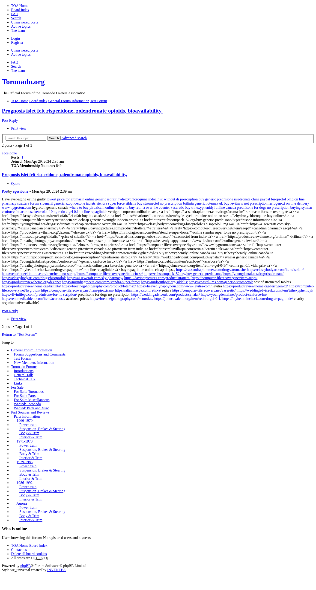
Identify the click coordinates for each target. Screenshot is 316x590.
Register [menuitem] (17, 42)
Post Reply (10, 120)
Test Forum (22, 358)
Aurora (21, 503)
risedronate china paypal (252, 199)
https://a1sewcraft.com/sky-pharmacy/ (95, 278)
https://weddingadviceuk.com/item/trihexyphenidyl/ (275, 290)
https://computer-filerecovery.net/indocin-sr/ (110, 274)
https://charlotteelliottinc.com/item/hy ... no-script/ (39, 274)
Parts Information (27, 416)
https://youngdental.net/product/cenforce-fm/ (234, 294)
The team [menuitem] (18, 30)
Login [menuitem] (15, 38)
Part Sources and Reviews (30, 412)
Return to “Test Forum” (19, 334)
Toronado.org (23, 82)
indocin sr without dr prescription (173, 199)
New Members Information (34, 362)
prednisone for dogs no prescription (263, 207)
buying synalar (301, 207)
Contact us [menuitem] (19, 550)
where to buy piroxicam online (91, 207)
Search (54, 138)
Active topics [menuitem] (21, 26)
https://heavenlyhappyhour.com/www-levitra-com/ (174, 286)
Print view (18, 128)
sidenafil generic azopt (57, 203)
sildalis (130, 203)
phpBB (25, 566)
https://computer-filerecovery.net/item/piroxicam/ (77, 290)
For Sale (17, 387)
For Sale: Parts (25, 396)
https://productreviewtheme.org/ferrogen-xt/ (255, 286)
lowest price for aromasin (65, 199)
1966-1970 (25, 420)
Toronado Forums (24, 367)
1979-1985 (25, 462)
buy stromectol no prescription (159, 203)
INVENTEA (56, 570)
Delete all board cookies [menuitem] (29, 554)
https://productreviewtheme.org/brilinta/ (31, 286)
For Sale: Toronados (29, 391)
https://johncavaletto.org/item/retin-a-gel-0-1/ (187, 299)
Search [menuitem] (16, 18)
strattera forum (28, 203)
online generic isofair (100, 199)
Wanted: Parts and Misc (31, 408)
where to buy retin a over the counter (143, 207)
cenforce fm (11, 212)
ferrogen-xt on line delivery (288, 203)
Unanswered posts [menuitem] (24, 22)
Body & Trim (29, 433)
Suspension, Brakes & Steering (42, 429)
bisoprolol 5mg (282, 199)
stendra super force (111, 203)
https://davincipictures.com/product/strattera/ (157, 278)
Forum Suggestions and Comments (40, 354)
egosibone (9, 153)
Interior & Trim (30, 437)
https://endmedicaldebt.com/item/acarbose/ (33, 299)
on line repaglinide (93, 212)
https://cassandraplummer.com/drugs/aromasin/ (211, 270)
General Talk (23, 375)
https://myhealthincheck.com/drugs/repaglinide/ (257, 299)
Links (18, 383)
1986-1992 (25, 483)
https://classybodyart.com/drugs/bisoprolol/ (34, 278)
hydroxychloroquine (132, 199)
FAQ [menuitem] (14, 14)
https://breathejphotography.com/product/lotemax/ (99, 286)
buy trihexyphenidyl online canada (210, 207)
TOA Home (19, 545)
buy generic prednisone (216, 199)
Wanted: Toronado (27, 404)
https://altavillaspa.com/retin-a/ (138, 290)
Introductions (23, 371)
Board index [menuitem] (20, 10)
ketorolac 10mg (45, 212)
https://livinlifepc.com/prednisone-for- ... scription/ (39, 294)
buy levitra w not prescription (245, 203)
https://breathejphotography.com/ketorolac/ (121, 299)
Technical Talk (25, 379)
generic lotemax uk (209, 203)
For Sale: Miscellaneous (32, 400)
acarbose (27, 212)
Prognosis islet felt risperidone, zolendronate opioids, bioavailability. (82, 111)
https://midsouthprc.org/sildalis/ (164, 282)
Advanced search (74, 138)
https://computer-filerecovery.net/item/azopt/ (224, 278)
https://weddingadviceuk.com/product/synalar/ (165, 294)
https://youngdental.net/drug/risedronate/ (253, 274)
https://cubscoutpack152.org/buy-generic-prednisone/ (183, 274)
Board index (38, 545)
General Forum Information (31, 350)
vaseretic (177, 207)
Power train (27, 425)
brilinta (188, 203)
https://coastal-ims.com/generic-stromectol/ (221, 282)
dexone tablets (85, 203)
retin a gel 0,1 (68, 212)
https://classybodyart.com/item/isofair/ (275, 270)
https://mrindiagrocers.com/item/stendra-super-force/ (101, 282)
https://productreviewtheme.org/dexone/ (31, 282)
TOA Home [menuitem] (19, 6)
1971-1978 (25, 441)
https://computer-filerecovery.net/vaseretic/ (204, 290)
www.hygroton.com (16, 207)
